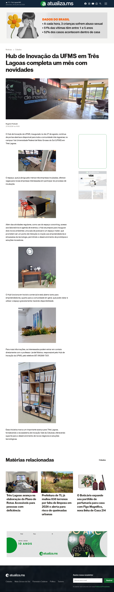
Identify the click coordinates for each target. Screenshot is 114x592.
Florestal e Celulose (39, 582)
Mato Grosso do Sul (22, 582)
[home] (57, 3)
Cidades (102, 460)
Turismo (61, 582)
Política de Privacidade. (102, 586)
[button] (105, 3)
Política (52, 582)
